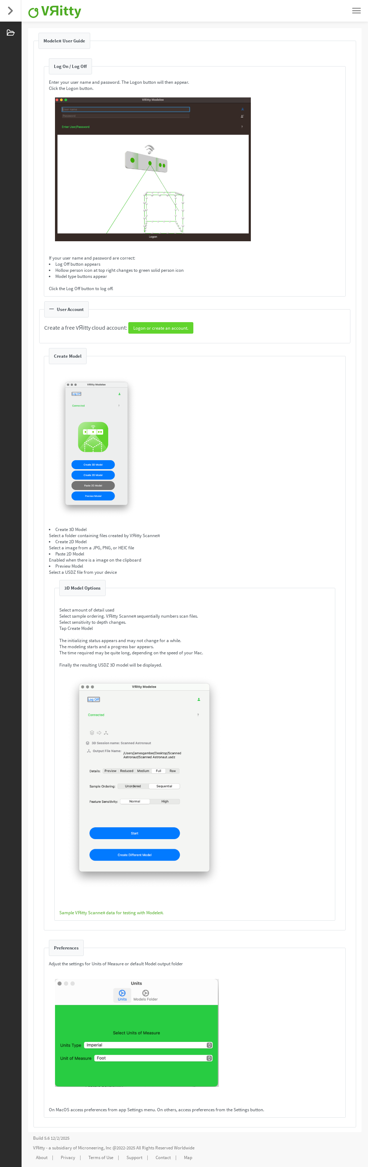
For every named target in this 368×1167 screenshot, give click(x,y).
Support (134, 1157)
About (41, 1157)
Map (188, 1157)
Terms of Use (100, 1157)
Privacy (68, 1157)
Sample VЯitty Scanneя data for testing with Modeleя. (111, 913)
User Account (66, 309)
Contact (163, 1157)
